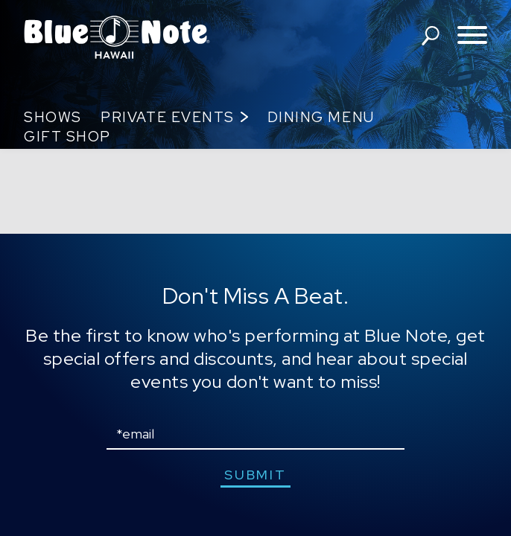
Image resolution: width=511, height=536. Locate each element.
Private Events (167, 117)
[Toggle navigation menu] (472, 36)
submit (255, 474)
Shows (53, 117)
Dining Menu (321, 117)
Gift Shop (67, 136)
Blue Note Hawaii (117, 37)
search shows (430, 35)
